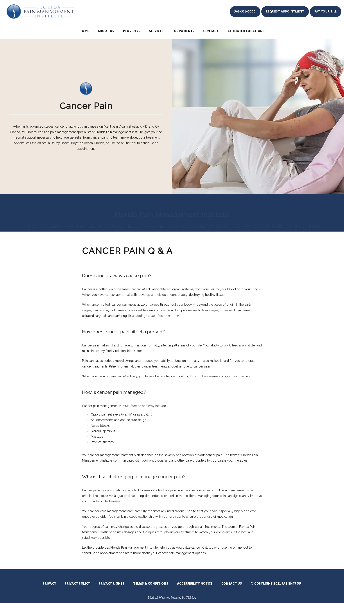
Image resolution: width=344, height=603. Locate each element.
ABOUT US (106, 31)
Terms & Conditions (150, 584)
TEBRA (191, 597)
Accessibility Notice (195, 584)
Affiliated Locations (246, 31)
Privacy (49, 584)
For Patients (183, 31)
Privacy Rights (111, 584)
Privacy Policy (77, 584)
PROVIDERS (131, 31)
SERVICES (156, 31)
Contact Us (231, 584)
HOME (84, 31)
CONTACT (211, 31)
